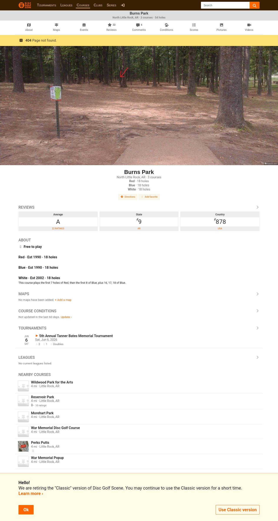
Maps (139, 294)
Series (111, 5)
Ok (26, 509)
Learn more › (30, 493)
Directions (128, 196)
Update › (66, 317)
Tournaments (46, 5)
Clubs (98, 5)
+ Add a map (63, 299)
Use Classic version (237, 509)
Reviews (139, 207)
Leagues (66, 5)
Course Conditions (139, 311)
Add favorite (149, 196)
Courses (83, 5)
